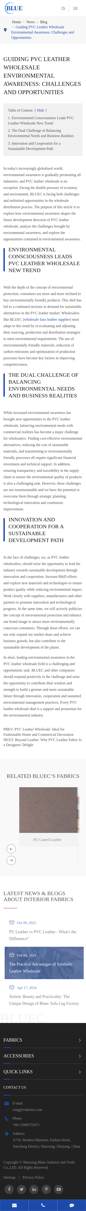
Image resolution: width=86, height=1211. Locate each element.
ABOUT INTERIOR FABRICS (38, 898)
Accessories (18, 1055)
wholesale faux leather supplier (47, 319)
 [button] (11, 849)
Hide (40, 110)
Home (16, 22)
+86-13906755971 (26, 1125)
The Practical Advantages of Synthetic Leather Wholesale (42, 967)
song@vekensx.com (27, 1110)
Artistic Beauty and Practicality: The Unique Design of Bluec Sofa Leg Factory (45, 1000)
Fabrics (12, 1039)
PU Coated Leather (45, 840)
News (30, 22)
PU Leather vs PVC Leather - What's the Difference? (44, 935)
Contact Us (14, 1087)
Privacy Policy (33, 1177)
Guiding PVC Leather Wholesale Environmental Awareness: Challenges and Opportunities (42, 32)
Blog (43, 22)
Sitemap (9, 1177)
